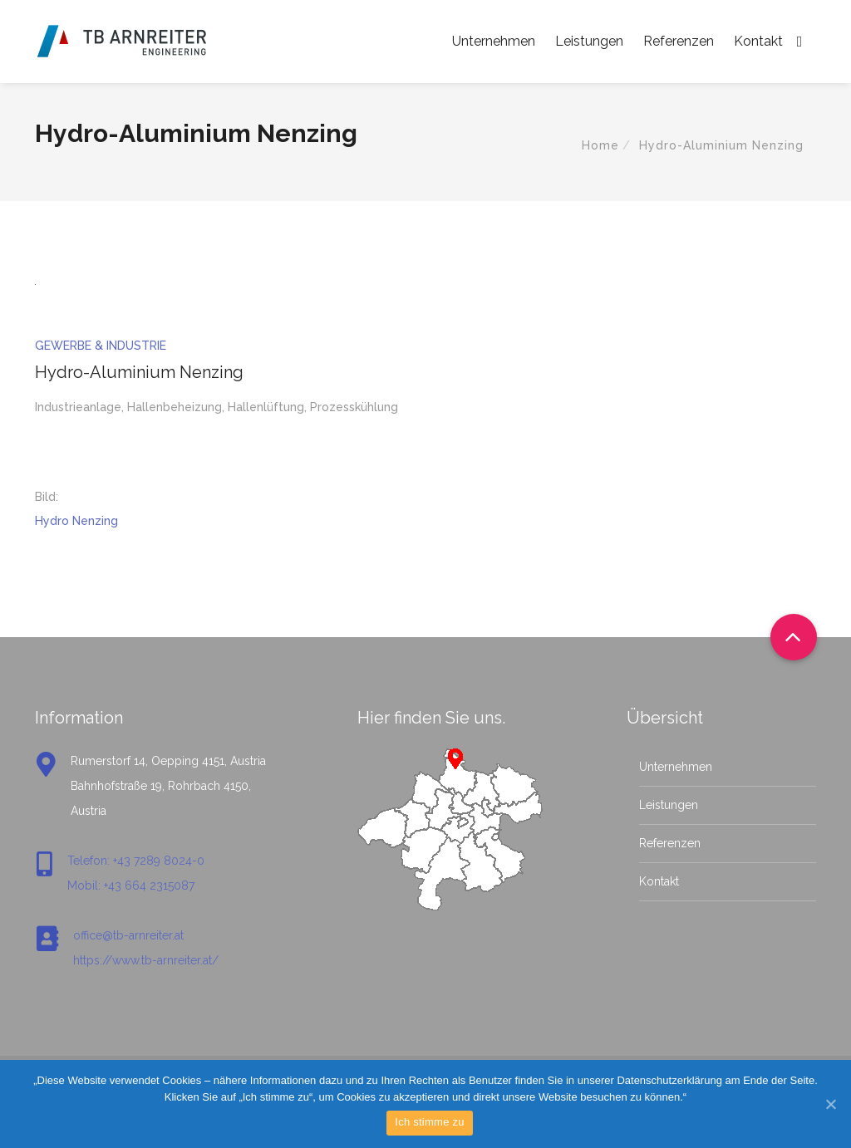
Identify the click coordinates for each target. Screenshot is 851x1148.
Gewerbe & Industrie (100, 345)
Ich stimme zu (429, 1122)
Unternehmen (493, 41)
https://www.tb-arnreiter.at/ (146, 960)
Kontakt (758, 41)
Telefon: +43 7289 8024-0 (135, 860)
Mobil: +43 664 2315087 (130, 885)
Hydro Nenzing (76, 520)
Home (600, 145)
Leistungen (589, 41)
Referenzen (678, 41)
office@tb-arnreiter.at (128, 935)
